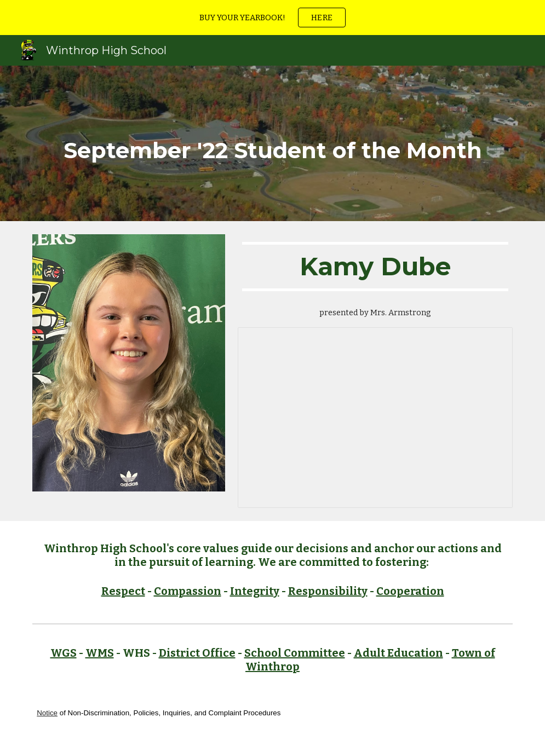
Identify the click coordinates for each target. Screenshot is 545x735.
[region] (272, 17)
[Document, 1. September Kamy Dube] (375, 417)
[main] (272, 143)
